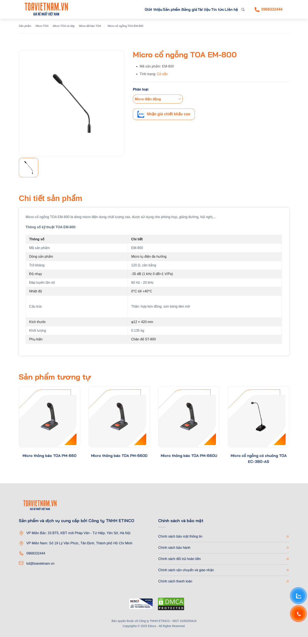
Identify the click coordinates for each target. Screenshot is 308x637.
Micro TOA (42, 26)
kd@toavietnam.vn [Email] (40, 563)
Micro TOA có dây (64, 26)
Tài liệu (194, 9)
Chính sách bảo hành (174, 547)
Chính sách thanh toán (175, 581)
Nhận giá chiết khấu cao (163, 114)
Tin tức (211, 9)
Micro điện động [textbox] (148, 99)
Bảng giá (175, 9)
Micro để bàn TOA (90, 26)
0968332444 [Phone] (268, 9)
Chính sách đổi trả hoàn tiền (179, 559)
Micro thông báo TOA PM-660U (189, 455)
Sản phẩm (148, 9)
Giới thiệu (125, 9)
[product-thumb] (49, 416)
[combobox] (158, 99)
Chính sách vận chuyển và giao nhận (186, 570)
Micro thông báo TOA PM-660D (119, 455)
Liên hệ (229, 9)
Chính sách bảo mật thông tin (180, 536)
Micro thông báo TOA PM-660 (49, 455)
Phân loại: (141, 89)
